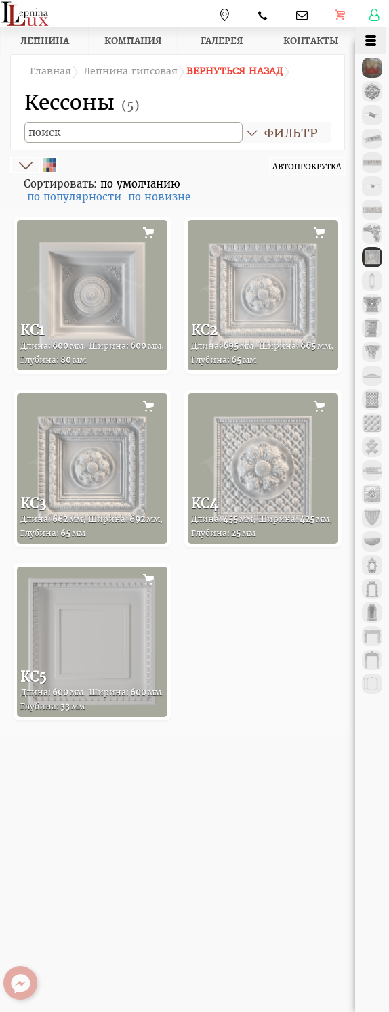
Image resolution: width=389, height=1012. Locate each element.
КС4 (261, 517)
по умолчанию (140, 183)
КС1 (92, 343)
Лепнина (44, 40)
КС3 (91, 517)
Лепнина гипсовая (130, 71)
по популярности (74, 196)
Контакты (311, 40)
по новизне (159, 196)
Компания (133, 40)
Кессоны (82, 102)
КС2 (262, 343)
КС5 (92, 690)
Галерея (222, 40)
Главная (50, 71)
